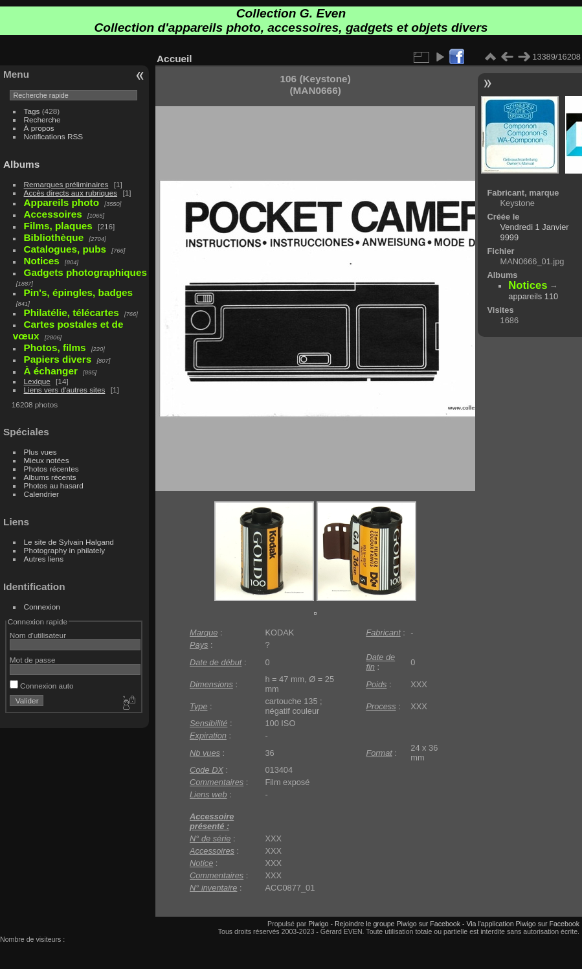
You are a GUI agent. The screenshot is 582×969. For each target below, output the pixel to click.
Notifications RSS (54, 136)
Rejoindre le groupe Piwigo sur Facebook (397, 924)
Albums (21, 164)
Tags (32, 111)
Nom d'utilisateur (38, 635)
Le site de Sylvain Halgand (69, 542)
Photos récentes (51, 468)
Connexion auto (42, 685)
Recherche (42, 119)
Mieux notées (46, 460)
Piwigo (318, 924)
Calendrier (41, 494)
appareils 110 (533, 296)
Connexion (42, 606)
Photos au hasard (54, 485)
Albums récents (50, 477)
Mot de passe (33, 660)
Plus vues (40, 452)
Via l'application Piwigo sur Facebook (522, 924)
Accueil (174, 58)
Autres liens (43, 558)
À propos (39, 128)
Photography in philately (65, 550)
